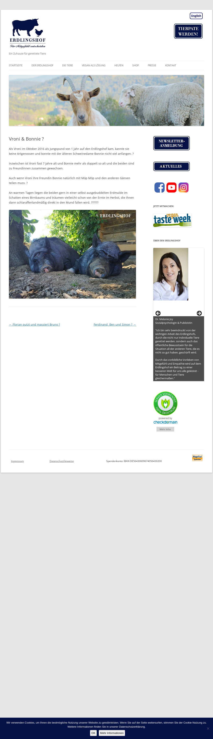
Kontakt (170, 65)
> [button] (199, 314)
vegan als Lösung (93, 65)
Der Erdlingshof (42, 65)
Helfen (118, 65)
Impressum (17, 461)
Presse (152, 65)
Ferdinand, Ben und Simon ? (115, 324)
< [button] (158, 314)
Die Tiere (67, 65)
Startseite (16, 65)
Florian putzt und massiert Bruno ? (34, 324)
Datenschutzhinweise (62, 461)
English (196, 16)
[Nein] (208, 728)
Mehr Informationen (112, 733)
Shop (135, 65)
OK (93, 733)
